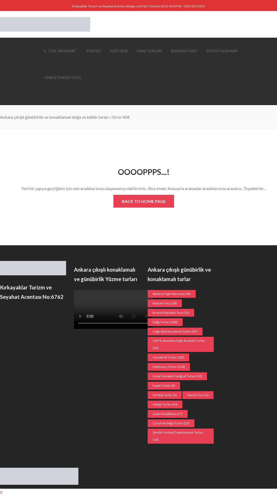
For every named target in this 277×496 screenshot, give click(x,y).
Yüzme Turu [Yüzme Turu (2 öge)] (198, 395)
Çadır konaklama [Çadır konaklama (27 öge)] (168, 414)
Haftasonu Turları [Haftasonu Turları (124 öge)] (169, 367)
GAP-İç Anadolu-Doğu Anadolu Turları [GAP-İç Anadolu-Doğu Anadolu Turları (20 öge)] (179, 344)
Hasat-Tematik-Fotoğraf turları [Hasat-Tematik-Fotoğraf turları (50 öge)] (177, 376)
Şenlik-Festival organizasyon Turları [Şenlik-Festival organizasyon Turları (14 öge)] (178, 436)
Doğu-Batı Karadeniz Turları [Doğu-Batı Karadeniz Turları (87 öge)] (175, 331)
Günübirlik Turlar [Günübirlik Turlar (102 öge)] (168, 357)
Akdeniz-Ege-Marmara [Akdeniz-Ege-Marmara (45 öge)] (172, 294)
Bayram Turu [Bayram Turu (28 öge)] (165, 303)
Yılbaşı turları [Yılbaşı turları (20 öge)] (165, 404)
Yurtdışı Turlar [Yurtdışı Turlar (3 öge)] (165, 395)
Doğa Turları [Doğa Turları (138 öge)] (165, 322)
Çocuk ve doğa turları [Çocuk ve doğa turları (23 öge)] (171, 423)
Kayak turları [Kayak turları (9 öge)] (164, 385)
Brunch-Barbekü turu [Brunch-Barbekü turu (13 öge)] (171, 313)
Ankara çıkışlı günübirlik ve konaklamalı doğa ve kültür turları (54, 117)
